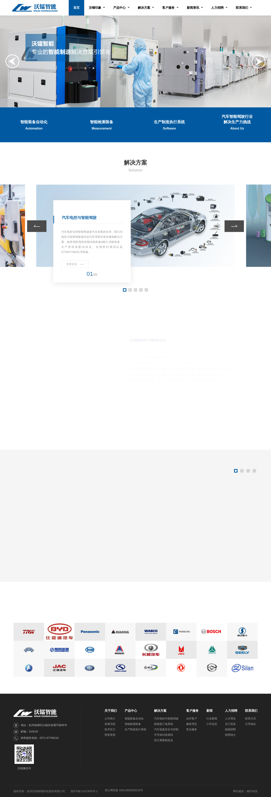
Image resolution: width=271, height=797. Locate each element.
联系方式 (250, 718)
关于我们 (111, 710)
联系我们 (251, 710)
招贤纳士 (230, 734)
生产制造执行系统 (135, 729)
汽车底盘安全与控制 (166, 729)
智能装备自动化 (134, 718)
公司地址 (250, 723)
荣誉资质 (110, 734)
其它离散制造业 (163, 740)
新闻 (209, 710)
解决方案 (160, 710)
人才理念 (230, 718)
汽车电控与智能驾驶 (166, 718)
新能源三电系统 (163, 723)
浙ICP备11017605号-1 (84, 791)
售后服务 (191, 729)
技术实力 (110, 729)
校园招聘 (230, 729)
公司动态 (211, 723)
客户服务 (192, 710)
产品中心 (131, 710)
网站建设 (238, 791)
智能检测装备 (133, 723)
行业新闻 (211, 718)
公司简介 (110, 718)
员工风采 (230, 723)
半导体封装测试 (163, 734)
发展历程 (110, 723)
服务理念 (191, 723)
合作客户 (191, 718)
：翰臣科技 (250, 791)
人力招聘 (231, 710)
